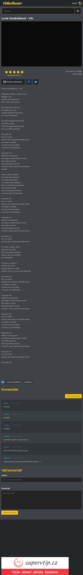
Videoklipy (28, 382)
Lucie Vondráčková (14, 382)
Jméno (4, 475)
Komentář (6, 488)
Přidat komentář (73, 396)
